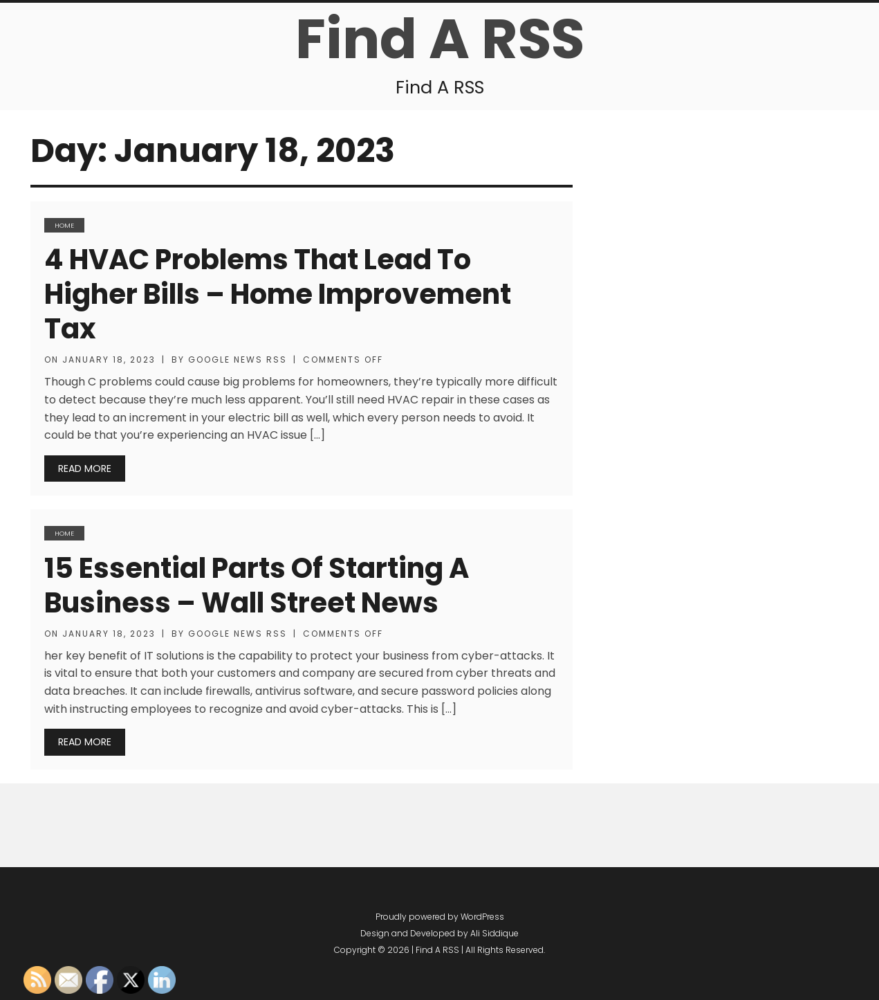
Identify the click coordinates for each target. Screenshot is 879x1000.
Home (64, 225)
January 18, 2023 (109, 359)
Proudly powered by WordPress (440, 916)
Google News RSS (237, 359)
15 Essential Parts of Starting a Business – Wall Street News (256, 585)
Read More (84, 468)
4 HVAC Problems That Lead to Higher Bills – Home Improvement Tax (277, 294)
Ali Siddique (494, 933)
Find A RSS (439, 39)
